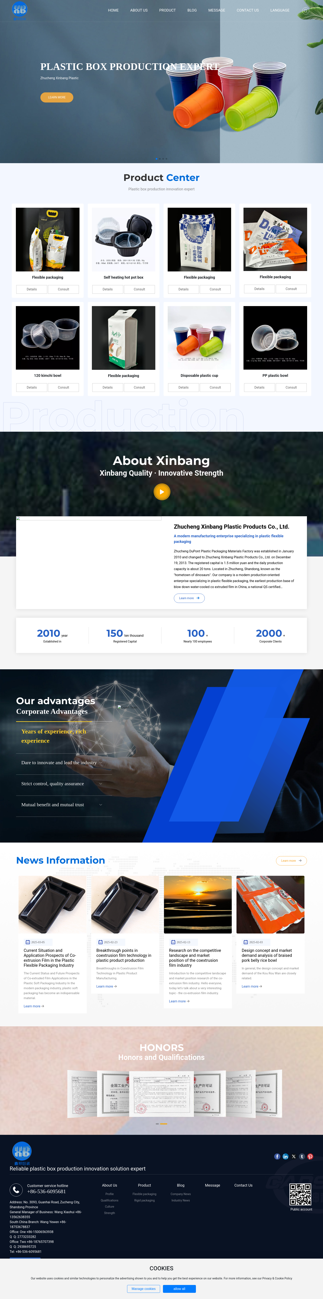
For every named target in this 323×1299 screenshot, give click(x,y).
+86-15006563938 (40, 1232)
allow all (179, 1289)
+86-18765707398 (40, 1242)
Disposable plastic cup (199, 375)
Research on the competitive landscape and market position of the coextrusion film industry (195, 958)
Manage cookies (144, 1289)
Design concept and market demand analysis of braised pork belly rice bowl (267, 955)
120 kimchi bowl (47, 375)
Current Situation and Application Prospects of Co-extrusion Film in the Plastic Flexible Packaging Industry (50, 958)
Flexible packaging (47, 277)
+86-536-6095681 (46, 1191)
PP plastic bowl (275, 375)
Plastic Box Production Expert (129, 66)
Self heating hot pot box (123, 277)
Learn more (34, 1006)
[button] (156, 159)
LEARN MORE (57, 97)
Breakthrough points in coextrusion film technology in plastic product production (123, 955)
